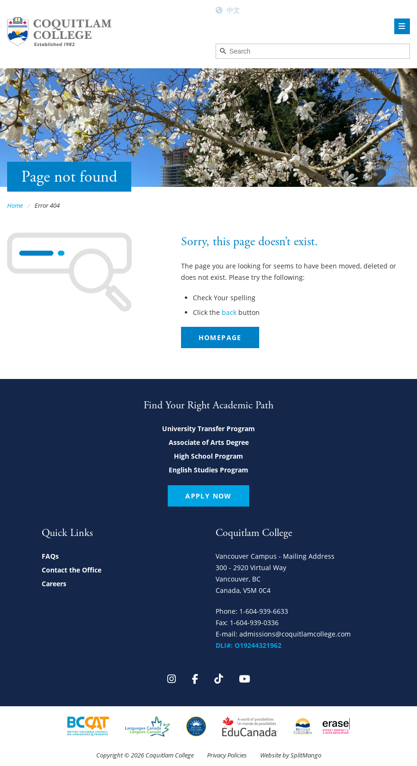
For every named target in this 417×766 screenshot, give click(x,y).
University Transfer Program (208, 428)
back (229, 312)
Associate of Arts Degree (209, 442)
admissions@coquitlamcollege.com (295, 633)
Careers (54, 583)
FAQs (50, 556)
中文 (233, 10)
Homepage (220, 337)
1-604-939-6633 (263, 611)
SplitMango (305, 755)
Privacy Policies (227, 755)
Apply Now (208, 495)
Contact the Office (71, 569)
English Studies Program (208, 469)
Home (15, 205)
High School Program (208, 456)
